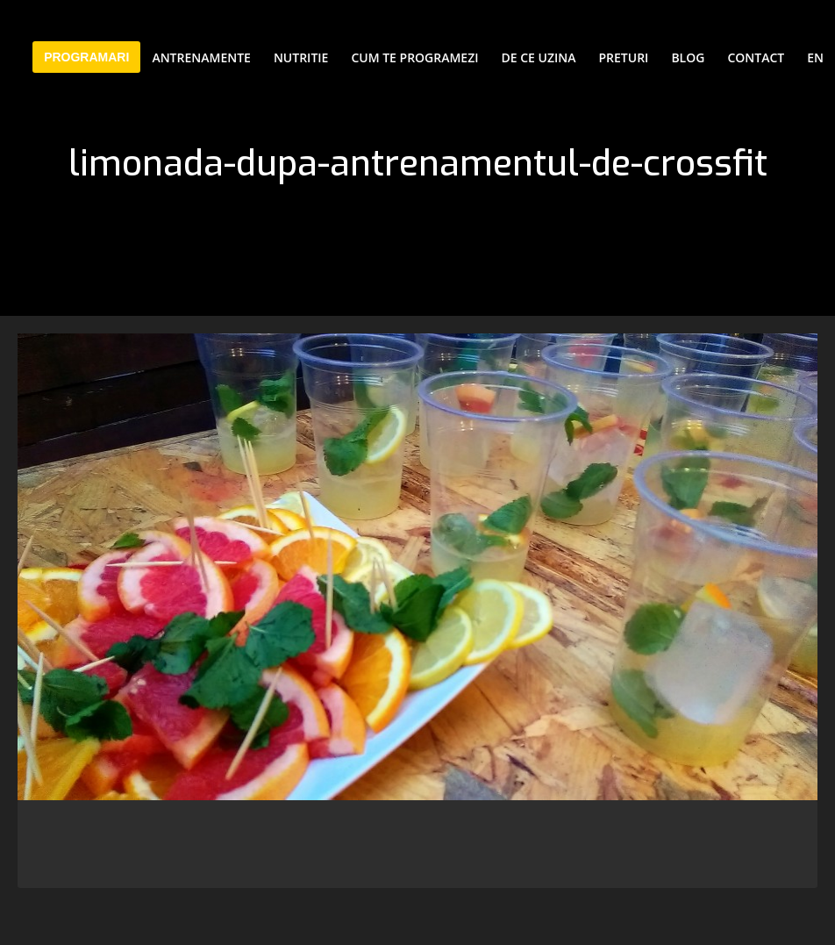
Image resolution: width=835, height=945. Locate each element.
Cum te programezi (414, 57)
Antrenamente (201, 57)
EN (815, 57)
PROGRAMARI (86, 57)
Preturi (624, 57)
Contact (755, 57)
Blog (687, 57)
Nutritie (301, 57)
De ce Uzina (539, 57)
